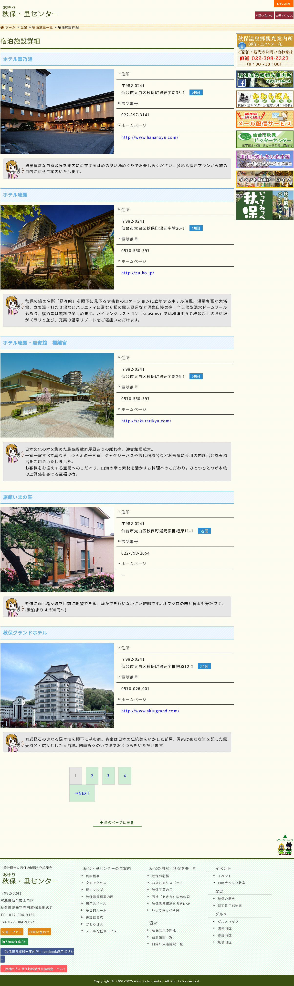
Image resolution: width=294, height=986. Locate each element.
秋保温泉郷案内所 (100, 896)
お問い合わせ (264, 15)
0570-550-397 (135, 250)
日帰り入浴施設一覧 (167, 944)
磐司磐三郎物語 (230, 905)
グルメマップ (228, 921)
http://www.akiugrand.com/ (150, 711)
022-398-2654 (135, 553)
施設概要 (93, 876)
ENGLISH (283, 3)
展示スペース (96, 903)
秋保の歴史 (226, 898)
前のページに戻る (117, 822)
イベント (111, 12)
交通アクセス (284, 15)
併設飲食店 (94, 917)
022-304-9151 (22, 914)
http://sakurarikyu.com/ (146, 421)
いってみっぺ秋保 (165, 910)
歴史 (205, 12)
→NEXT (82, 793)
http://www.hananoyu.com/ (149, 137)
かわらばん (94, 924)
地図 (196, 92)
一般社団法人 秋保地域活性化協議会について (34, 968)
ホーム (8, 27)
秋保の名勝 (160, 876)
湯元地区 (225, 928)
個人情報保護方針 (14, 941)
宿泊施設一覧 (42, 27)
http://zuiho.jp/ (137, 273)
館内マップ (94, 889)
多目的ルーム (96, 910)
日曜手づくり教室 (232, 882)
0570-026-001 (135, 688)
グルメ (174, 12)
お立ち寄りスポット (167, 882)
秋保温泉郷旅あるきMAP (171, 903)
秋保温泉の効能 (164, 930)
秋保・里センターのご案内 (79, 12)
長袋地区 (225, 935)
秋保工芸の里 (162, 889)
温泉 (237, 12)
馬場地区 (225, 942)
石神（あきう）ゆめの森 (171, 896)
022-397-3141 (135, 115)
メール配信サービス (101, 931)
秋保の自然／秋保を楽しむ (142, 12)
